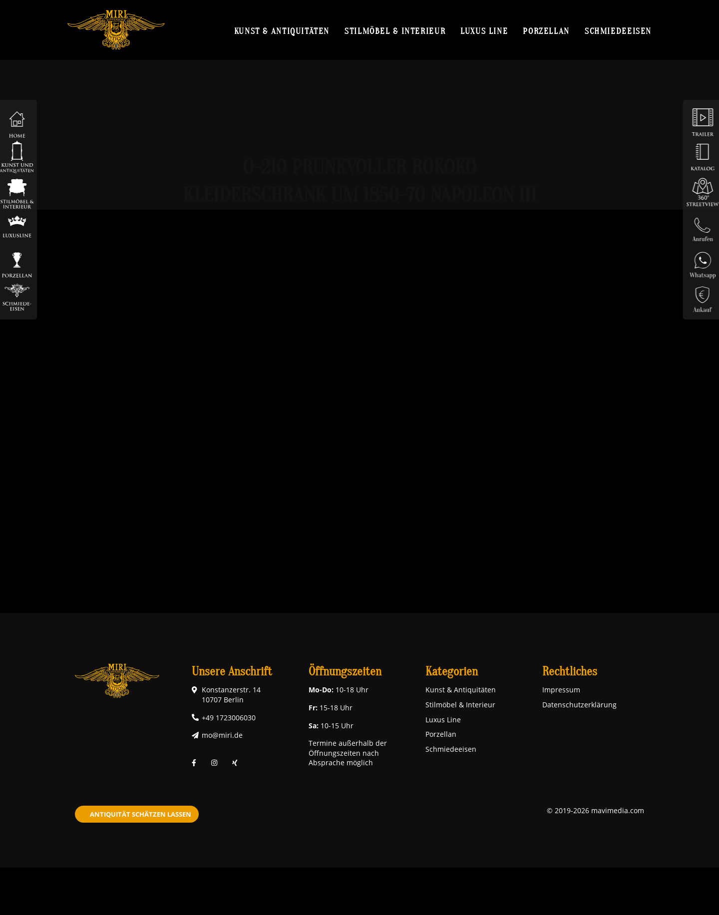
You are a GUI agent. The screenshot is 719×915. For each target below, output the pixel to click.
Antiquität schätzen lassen (140, 814)
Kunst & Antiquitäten (282, 30)
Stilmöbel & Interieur (395, 30)
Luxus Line (484, 30)
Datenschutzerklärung (579, 704)
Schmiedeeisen (618, 30)
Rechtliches (569, 671)
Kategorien (451, 671)
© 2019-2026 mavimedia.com (595, 810)
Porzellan (546, 30)
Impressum (561, 689)
